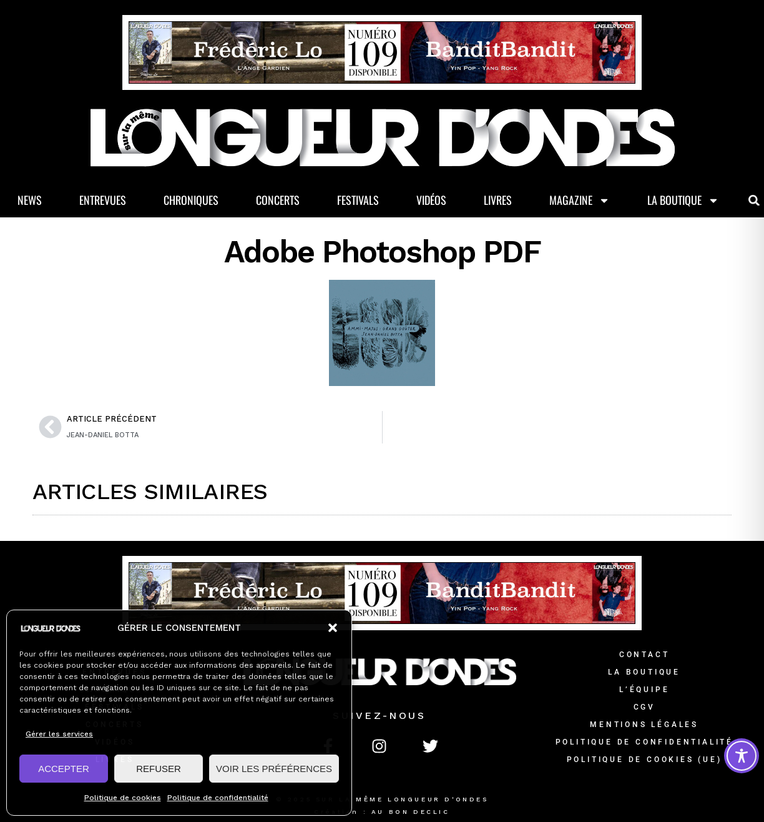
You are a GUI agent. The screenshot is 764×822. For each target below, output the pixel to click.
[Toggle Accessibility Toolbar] (741, 756)
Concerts (278, 200)
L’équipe (644, 689)
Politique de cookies (122, 797)
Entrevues (102, 200)
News (29, 200)
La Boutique (683, 200)
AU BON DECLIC (410, 811)
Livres (498, 200)
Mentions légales (644, 724)
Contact (644, 654)
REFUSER (158, 768)
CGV (644, 707)
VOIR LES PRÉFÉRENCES (274, 768)
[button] (332, 627)
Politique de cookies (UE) (644, 759)
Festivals (358, 200)
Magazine (579, 200)
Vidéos (431, 200)
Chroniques (191, 200)
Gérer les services (59, 734)
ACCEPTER (63, 768)
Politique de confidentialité (217, 797)
